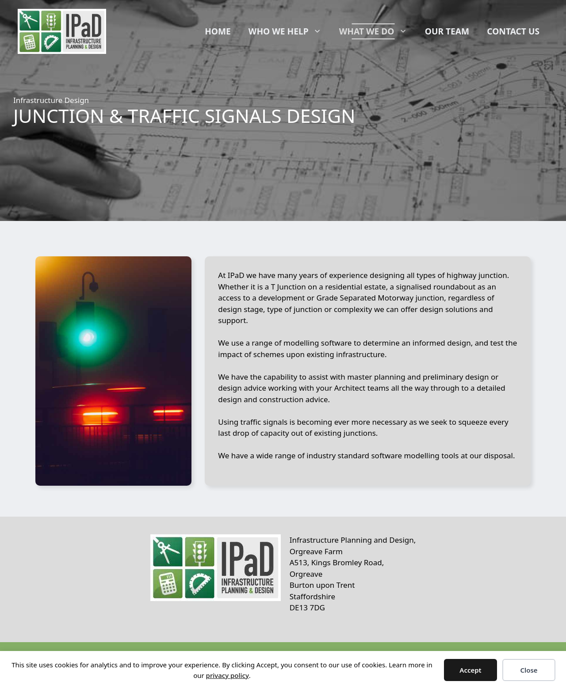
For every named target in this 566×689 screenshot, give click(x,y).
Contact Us (513, 31)
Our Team (447, 31)
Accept (470, 670)
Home (218, 31)
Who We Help (289, 31)
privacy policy (227, 675)
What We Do (377, 31)
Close (528, 670)
